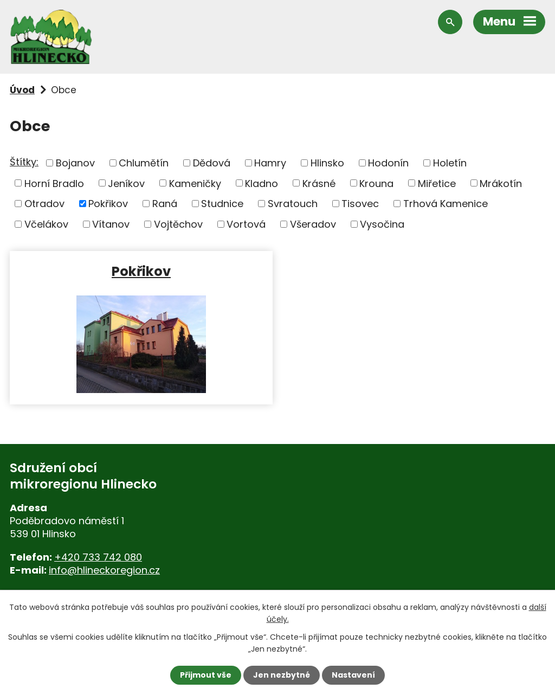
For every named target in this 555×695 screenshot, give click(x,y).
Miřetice (437, 183)
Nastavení (353, 675)
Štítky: (24, 162)
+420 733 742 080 (98, 557)
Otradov (44, 203)
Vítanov (111, 224)
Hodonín (388, 163)
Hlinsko (327, 163)
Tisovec (360, 203)
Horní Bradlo (54, 183)
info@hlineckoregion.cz (104, 570)
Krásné (318, 183)
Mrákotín (501, 183)
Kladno (261, 183)
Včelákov (46, 224)
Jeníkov (126, 183)
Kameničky (195, 183)
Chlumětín (144, 163)
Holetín (450, 163)
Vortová (246, 224)
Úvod (22, 89)
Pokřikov (108, 203)
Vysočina (382, 224)
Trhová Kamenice (445, 203)
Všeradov (313, 224)
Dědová (211, 163)
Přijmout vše (205, 675)
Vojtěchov (178, 224)
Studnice (222, 203)
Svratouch (293, 203)
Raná (164, 203)
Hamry (270, 163)
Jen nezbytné (281, 675)
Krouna (376, 183)
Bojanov (75, 163)
